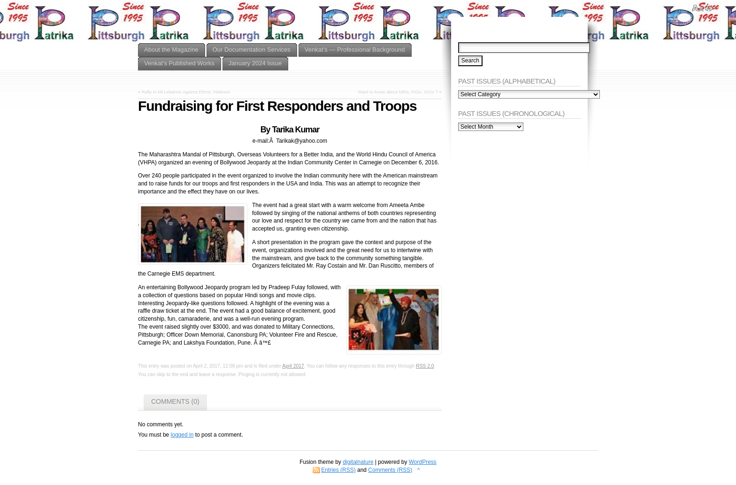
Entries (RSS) (338, 470)
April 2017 (293, 366)
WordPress (423, 462)
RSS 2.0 (425, 366)
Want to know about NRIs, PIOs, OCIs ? (398, 91)
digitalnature (358, 462)
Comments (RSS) (390, 470)
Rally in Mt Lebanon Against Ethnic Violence (186, 91)
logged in (182, 434)
